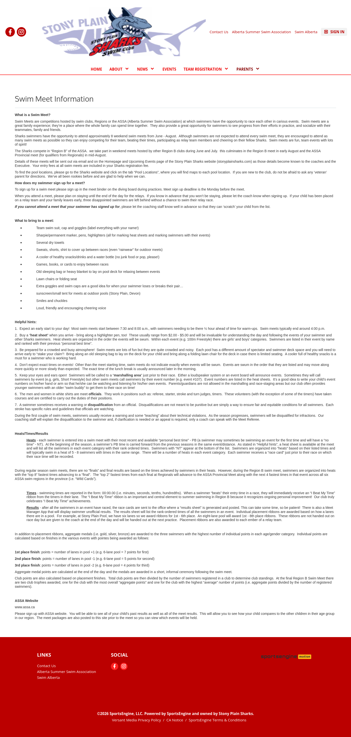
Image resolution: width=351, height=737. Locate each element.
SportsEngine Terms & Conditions (217, 719)
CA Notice (174, 719)
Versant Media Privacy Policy (136, 719)
